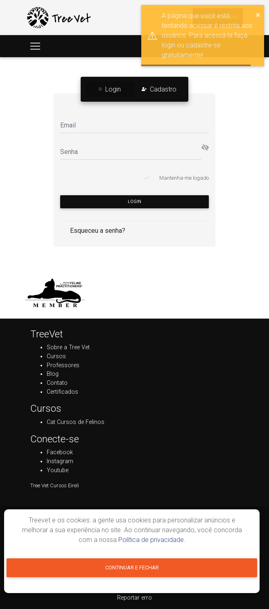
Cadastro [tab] (159, 89)
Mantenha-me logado (184, 178)
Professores (63, 365)
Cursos (56, 356)
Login (134, 201)
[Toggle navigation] (35, 46)
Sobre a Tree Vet (68, 347)
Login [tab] (110, 89)
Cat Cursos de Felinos (75, 422)
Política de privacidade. (151, 540)
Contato (57, 382)
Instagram (60, 461)
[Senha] (130, 151)
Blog (53, 373)
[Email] (134, 124)
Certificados (62, 391)
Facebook (60, 452)
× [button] (258, 15)
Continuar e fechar (132, 567)
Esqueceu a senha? (97, 230)
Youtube (57, 470)
